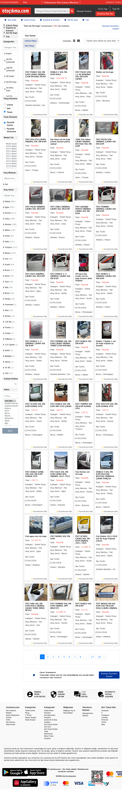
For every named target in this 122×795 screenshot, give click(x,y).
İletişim (85, 716)
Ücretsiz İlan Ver (105, 14)
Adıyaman (10, 418)
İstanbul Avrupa (10, 403)
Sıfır (9, 108)
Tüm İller (10, 401)
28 (99, 657)
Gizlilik (8, 717)
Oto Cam (47, 727)
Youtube (104, 717)
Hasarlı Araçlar (30, 717)
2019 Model (10, 163)
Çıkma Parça (28, 20)
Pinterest (104, 720)
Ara (10, 430)
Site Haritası (10, 722)
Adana (10, 416)
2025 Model (10, 149)
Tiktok (103, 722)
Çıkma (10, 105)
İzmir (10, 411)
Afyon (10, 420)
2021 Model (10, 158)
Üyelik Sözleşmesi (12, 715)
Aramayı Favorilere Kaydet (109, 675)
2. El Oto (28, 715)
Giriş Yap (102, 8)
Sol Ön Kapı (71, 20)
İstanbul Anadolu (10, 406)
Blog (25, 2)
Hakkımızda (10, 724)
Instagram (105, 715)
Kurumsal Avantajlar (10, 2)
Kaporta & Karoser (50, 20)
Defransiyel (48, 734)
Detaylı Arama (84, 11)
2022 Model (10, 156)
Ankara (10, 408)
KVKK (8, 720)
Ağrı (10, 423)
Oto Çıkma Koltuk (51, 724)
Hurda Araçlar (30, 720)
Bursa (10, 413)
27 (92, 657)
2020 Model (10, 161)
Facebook (105, 710)
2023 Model (10, 153)
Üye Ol (116, 8)
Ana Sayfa (10, 20)
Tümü (9, 112)
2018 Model (10, 166)
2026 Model (10, 146)
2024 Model (10, 151)
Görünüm (67, 41)
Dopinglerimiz (87, 713)
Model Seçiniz (10, 144)
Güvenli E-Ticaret (113, 2)
